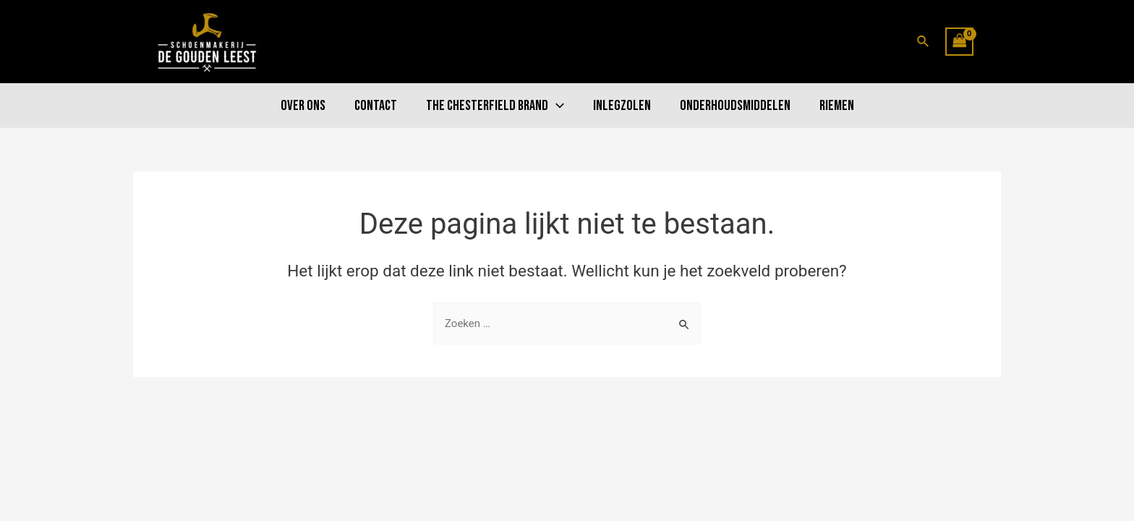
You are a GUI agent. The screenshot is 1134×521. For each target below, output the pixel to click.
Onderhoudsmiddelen (735, 105)
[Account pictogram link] (994, 41)
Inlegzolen (622, 105)
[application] (556, 105)
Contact (375, 105)
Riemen (836, 105)
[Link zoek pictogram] (923, 42)
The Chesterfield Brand (495, 105)
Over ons (303, 105)
